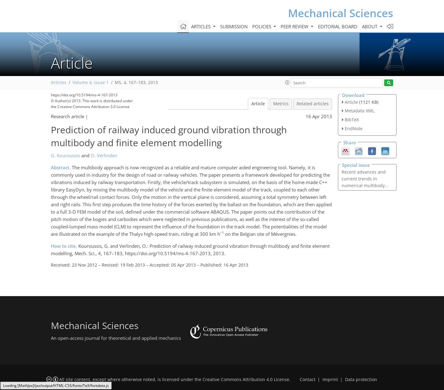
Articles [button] (201, 26)
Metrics (281, 104)
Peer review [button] (295, 26)
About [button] (370, 26)
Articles (58, 82)
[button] (287, 82)
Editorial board (337, 26)
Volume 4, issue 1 (90, 82)
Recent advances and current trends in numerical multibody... (365, 178)
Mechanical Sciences (340, 13)
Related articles (313, 104)
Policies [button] (262, 26)
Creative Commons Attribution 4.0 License (246, 379)
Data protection (361, 379)
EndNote (354, 128)
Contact (307, 379)
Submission (234, 26)
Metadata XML (359, 111)
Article (258, 104)
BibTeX (352, 120)
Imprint (330, 379)
